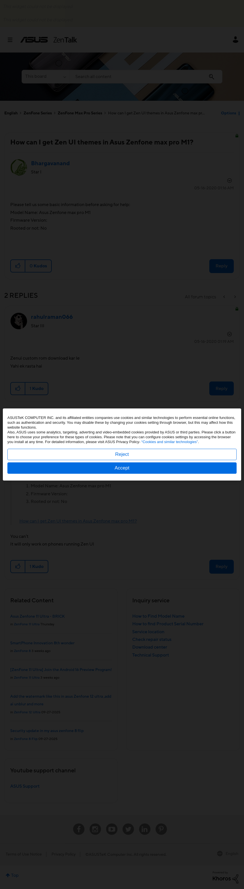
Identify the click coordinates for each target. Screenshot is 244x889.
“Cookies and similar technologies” (169, 442)
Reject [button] (122, 454)
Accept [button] (122, 468)
